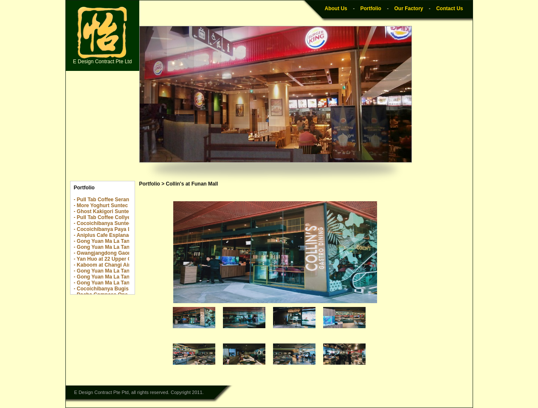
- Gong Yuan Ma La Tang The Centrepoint (123, 271)
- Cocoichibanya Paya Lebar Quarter (118, 229)
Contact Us (449, 8)
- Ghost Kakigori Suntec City (108, 211)
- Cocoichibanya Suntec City (108, 223)
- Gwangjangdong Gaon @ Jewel (113, 253)
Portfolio (370, 8)
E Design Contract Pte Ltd (102, 36)
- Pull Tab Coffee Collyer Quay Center (119, 217)
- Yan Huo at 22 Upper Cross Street (116, 259)
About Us (335, 8)
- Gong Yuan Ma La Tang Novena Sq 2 (119, 241)
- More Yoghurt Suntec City (106, 205)
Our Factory (408, 8)
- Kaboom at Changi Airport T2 (111, 265)
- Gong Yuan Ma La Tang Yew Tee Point (121, 283)
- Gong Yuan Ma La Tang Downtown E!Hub (125, 247)
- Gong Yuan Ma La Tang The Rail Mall (120, 277)
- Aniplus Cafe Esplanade (104, 235)
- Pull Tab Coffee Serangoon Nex (113, 200)
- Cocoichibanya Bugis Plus (107, 289)
